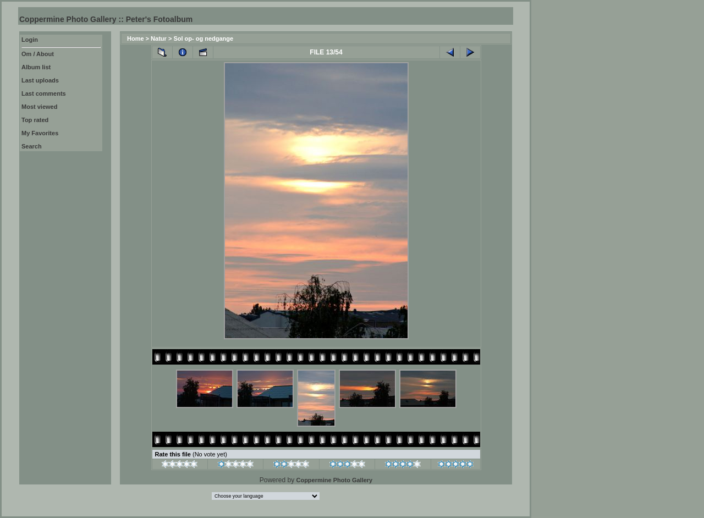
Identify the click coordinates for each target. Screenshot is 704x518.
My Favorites (39, 133)
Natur (159, 38)
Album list (36, 67)
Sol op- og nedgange (203, 38)
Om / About (37, 54)
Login (29, 39)
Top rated (34, 120)
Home (135, 38)
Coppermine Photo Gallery (334, 480)
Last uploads (40, 80)
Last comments (43, 93)
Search (31, 146)
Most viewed (39, 106)
